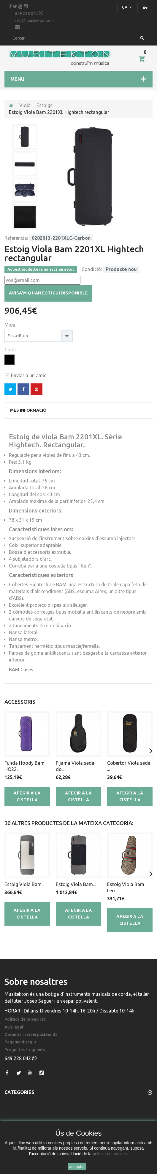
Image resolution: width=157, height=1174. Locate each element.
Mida (10, 324)
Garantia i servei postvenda (31, 1034)
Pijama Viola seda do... (75, 766)
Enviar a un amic (28, 375)
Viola (25, 105)
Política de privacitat (24, 1019)
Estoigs (45, 105)
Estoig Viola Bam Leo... (125, 887)
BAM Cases (21, 669)
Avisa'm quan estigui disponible (48, 293)
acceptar (77, 1166)
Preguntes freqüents (24, 1050)
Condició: (92, 269)
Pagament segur (20, 1042)
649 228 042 (29, 13)
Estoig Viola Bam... (24, 884)
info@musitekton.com (34, 24)
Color (11, 349)
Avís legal (13, 1027)
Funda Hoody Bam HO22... (24, 766)
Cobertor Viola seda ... (128, 766)
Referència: (16, 238)
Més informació (28, 410)
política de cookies (110, 1153)
